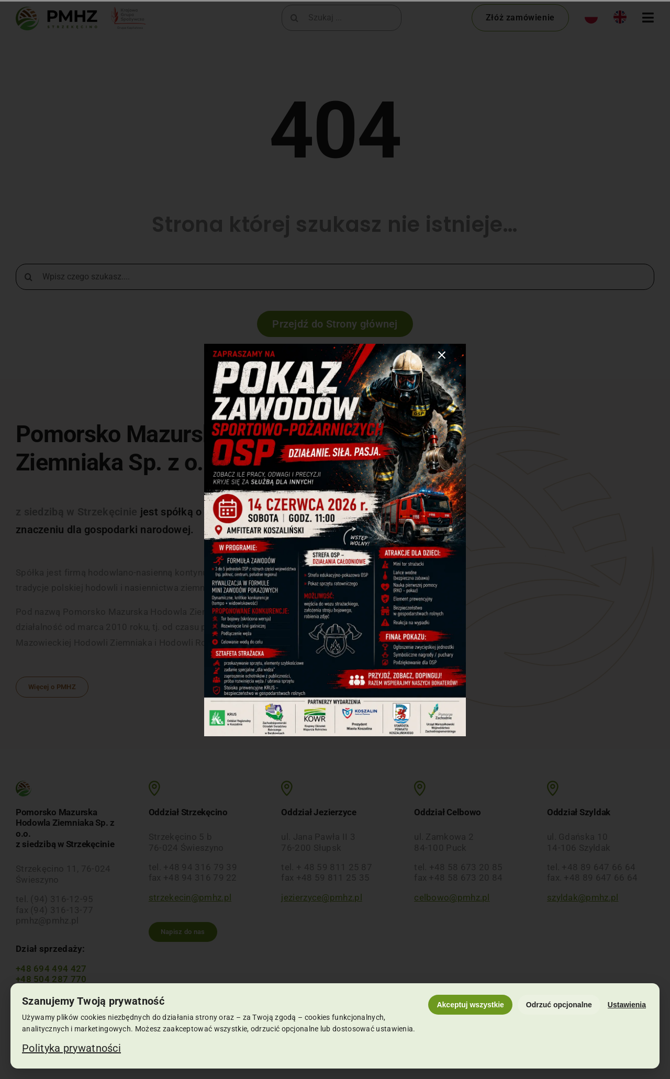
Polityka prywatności (71, 1048)
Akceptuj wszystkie (470, 1005)
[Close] (441, 355)
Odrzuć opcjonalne (559, 1005)
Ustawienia (627, 1005)
